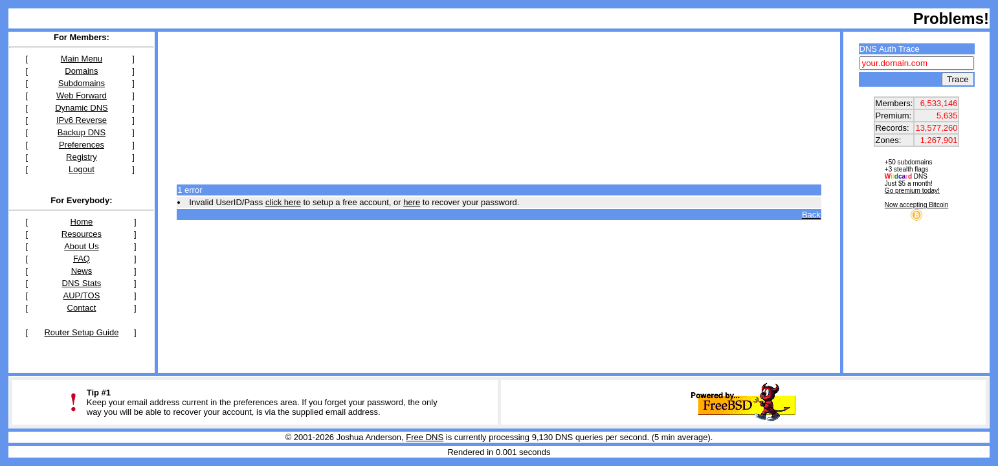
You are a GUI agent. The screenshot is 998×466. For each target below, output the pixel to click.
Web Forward (81, 95)
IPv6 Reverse (81, 120)
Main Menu (81, 58)
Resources (81, 234)
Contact (81, 308)
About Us (81, 246)
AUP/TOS (81, 295)
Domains (81, 71)
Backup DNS (81, 132)
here (411, 202)
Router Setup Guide (81, 332)
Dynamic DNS (81, 108)
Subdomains (81, 83)
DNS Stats (82, 283)
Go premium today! (912, 190)
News (82, 271)
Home (82, 222)
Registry (81, 157)
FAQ (81, 258)
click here (283, 202)
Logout (81, 169)
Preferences (81, 145)
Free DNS (424, 437)
